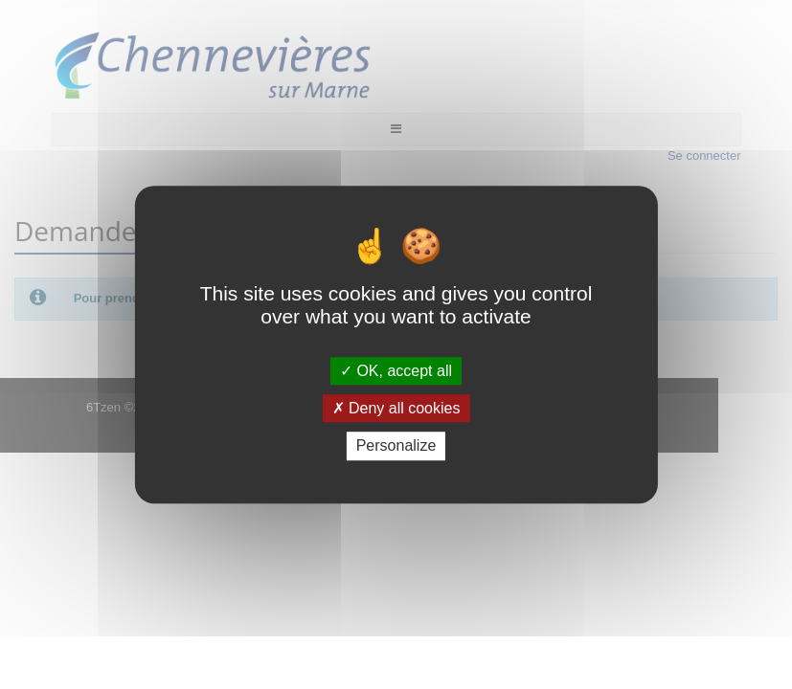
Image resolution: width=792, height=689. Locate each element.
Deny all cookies (396, 408)
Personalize (396, 446)
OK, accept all (396, 371)
